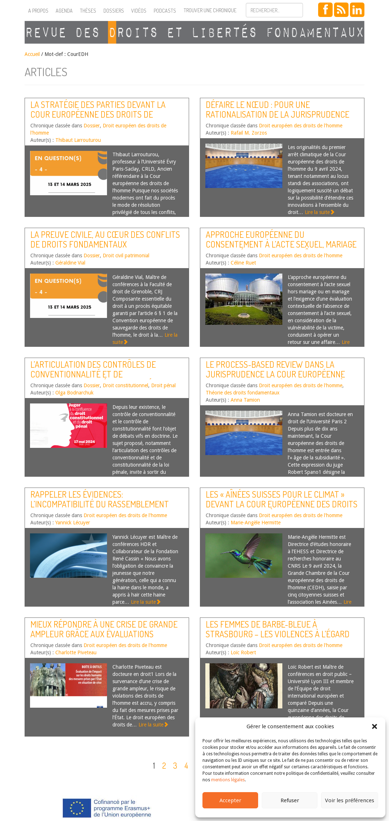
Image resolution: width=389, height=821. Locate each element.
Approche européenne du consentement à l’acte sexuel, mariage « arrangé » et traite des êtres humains (281, 248)
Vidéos (138, 11)
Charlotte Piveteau (76, 652)
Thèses (88, 11)
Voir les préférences (349, 800)
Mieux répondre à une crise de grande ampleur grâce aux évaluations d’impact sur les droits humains (104, 634)
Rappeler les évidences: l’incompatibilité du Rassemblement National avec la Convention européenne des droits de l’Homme (99, 508)
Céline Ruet (243, 263)
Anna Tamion (245, 400)
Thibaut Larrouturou (78, 140)
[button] (374, 726)
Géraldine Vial (70, 263)
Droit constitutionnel (125, 385)
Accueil (32, 54)
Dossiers (113, 11)
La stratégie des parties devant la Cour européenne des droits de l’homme (98, 114)
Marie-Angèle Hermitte (256, 522)
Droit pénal (163, 385)
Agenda (64, 11)
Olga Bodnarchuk (74, 393)
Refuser (290, 800)
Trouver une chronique (210, 10)
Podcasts (165, 11)
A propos (38, 11)
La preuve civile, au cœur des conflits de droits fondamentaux (105, 239)
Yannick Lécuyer (72, 522)
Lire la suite (320, 212)
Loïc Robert (243, 652)
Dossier (92, 125)
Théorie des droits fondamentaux (242, 393)
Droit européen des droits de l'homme (300, 125)
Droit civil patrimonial (126, 255)
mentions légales (228, 779)
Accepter (230, 800)
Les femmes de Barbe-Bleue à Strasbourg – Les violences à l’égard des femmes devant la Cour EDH (278, 634)
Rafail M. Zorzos (249, 133)
